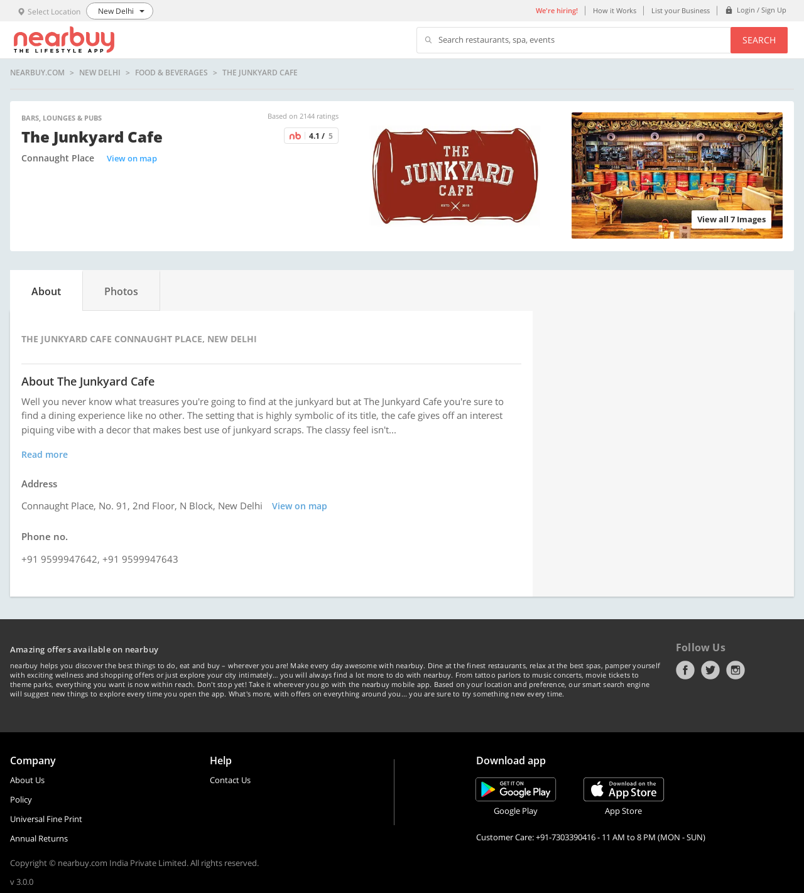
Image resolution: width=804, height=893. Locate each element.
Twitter (710, 670)
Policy (21, 799)
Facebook (685, 670)
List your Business (680, 10)
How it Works (614, 10)
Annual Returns (39, 838)
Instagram (735, 670)
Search (759, 40)
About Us (27, 780)
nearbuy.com (37, 72)
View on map (132, 158)
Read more (44, 454)
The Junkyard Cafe (260, 72)
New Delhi (100, 72)
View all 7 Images (731, 219)
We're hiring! (557, 10)
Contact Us (230, 780)
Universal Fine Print (46, 819)
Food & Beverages (171, 72)
